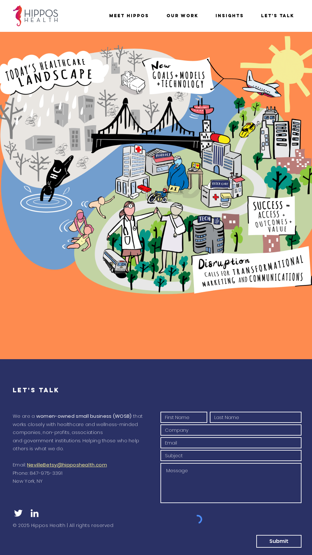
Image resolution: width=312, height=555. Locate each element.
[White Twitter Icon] (18, 513)
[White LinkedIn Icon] (34, 513)
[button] (129, 15)
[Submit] (278, 541)
